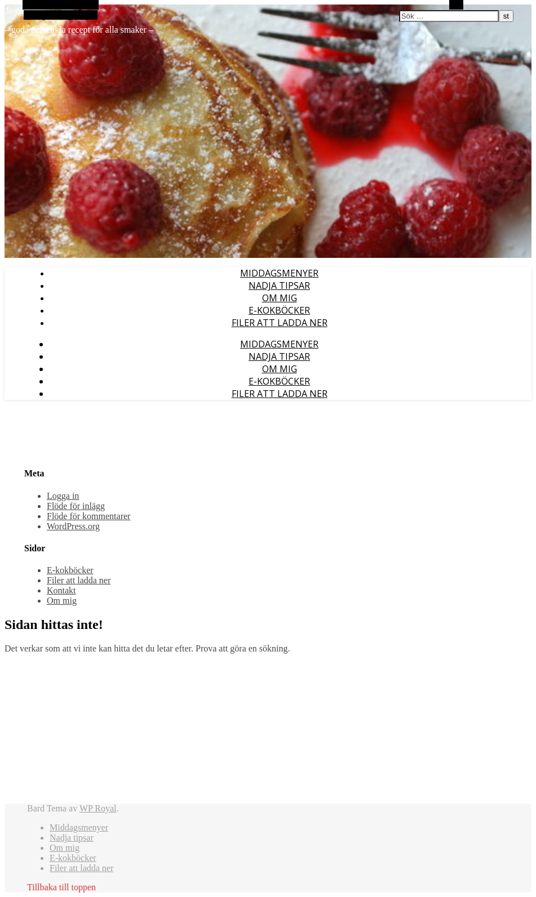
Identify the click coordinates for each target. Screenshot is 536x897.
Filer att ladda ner (279, 322)
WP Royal (98, 808)
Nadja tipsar (279, 285)
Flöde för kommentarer (88, 516)
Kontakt (61, 590)
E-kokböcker (279, 310)
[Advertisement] (99, 733)
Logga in (63, 496)
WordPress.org (73, 526)
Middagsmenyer (279, 273)
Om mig (279, 298)
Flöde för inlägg (76, 506)
